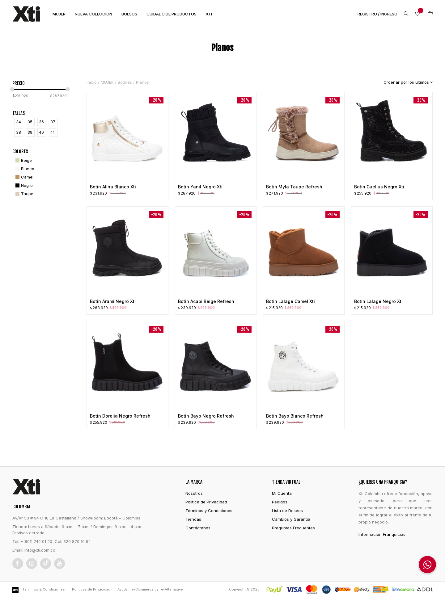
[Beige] (23, 160)
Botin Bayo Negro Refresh (206, 415)
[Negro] (23, 185)
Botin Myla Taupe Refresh (294, 186)
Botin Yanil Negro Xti (200, 186)
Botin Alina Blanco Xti (113, 186)
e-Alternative (172, 589)
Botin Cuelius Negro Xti (379, 186)
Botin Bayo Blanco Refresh (295, 415)
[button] (427, 564)
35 (30, 121)
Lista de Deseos (287, 510)
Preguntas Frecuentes (293, 527)
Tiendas (193, 519)
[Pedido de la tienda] (403, 82)
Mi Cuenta (282, 493)
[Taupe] (23, 193)
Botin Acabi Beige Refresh (206, 301)
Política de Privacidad (206, 501)
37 (52, 121)
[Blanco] (24, 168)
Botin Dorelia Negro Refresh (120, 415)
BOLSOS (129, 13)
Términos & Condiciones (44, 589)
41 (52, 132)
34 (18, 121)
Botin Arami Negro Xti (113, 301)
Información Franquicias (381, 534)
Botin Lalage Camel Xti (290, 301)
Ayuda (122, 589)
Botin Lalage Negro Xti (378, 301)
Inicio (92, 82)
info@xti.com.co (39, 550)
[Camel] (23, 177)
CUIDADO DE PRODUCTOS (171, 13)
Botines (125, 82)
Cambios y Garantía (291, 519)
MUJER (59, 13)
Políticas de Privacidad (91, 589)
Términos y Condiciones (208, 510)
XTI (209, 13)
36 (41, 121)
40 (41, 132)
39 (30, 132)
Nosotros (194, 493)
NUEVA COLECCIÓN (93, 13)
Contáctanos (197, 527)
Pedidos (279, 501)
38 (18, 132)
